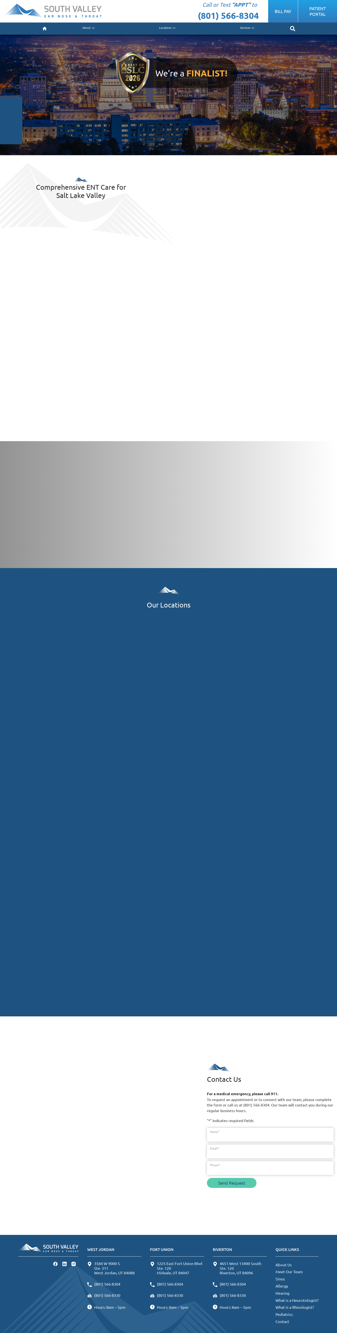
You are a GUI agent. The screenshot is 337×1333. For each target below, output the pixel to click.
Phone (215, 1165)
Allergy (282, 1286)
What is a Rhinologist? (295, 1307)
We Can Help (205, 324)
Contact (282, 1321)
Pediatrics (284, 1314)
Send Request (231, 1183)
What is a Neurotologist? (297, 1300)
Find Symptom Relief (57, 397)
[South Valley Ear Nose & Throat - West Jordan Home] (52, 11)
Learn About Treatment (59, 324)
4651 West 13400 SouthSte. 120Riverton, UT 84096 (237, 1268)
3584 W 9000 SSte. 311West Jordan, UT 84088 (111, 1268)
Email (214, 1148)
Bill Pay (283, 11)
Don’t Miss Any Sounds (215, 397)
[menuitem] (44, 29)
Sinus (280, 1278)
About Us (284, 1264)
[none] (88, 29)
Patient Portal (317, 11)
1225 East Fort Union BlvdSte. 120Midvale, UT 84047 (176, 1268)
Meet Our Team (289, 1271)
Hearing (282, 1293)
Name (214, 1132)
